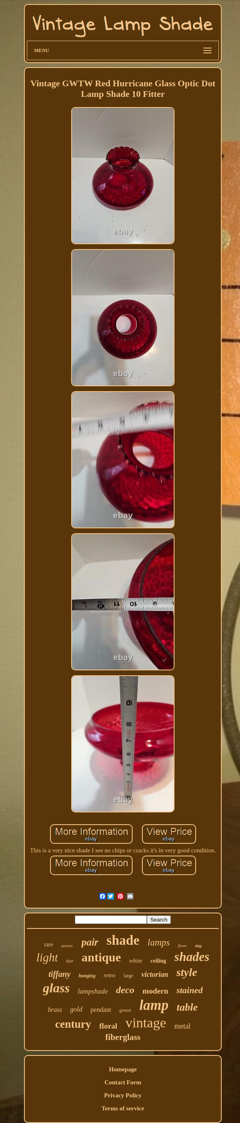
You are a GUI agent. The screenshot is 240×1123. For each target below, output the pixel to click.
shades (192, 957)
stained (190, 990)
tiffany (59, 974)
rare (48, 944)
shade (123, 940)
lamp (153, 1005)
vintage (145, 1022)
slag (198, 945)
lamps (159, 942)
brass (55, 1009)
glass (56, 988)
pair (89, 942)
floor (182, 945)
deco (125, 990)
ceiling (158, 961)
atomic (67, 945)
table (187, 1007)
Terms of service (123, 1108)
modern (155, 991)
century (73, 1024)
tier (69, 961)
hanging (87, 976)
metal (182, 1026)
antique (101, 957)
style (186, 972)
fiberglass (122, 1037)
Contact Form (123, 1082)
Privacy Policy (123, 1095)
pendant (101, 1009)
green (125, 1010)
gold (76, 1009)
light (47, 957)
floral (108, 1026)
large (128, 976)
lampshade (93, 991)
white (135, 960)
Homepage (123, 1069)
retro (110, 975)
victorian (154, 974)
